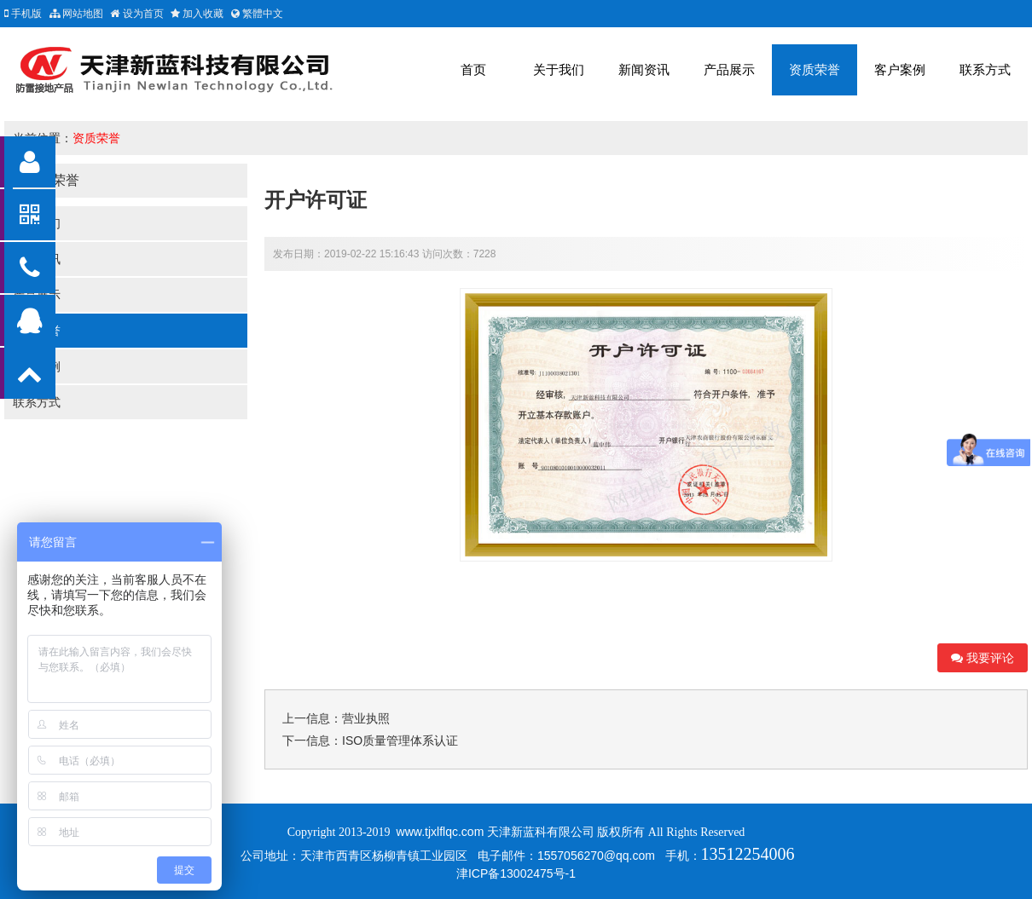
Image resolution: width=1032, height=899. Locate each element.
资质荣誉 (814, 69)
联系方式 (985, 69)
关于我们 (558, 69)
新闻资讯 (644, 69)
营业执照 (366, 718)
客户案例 (899, 69)
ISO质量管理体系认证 (400, 740)
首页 (473, 69)
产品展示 (729, 69)
